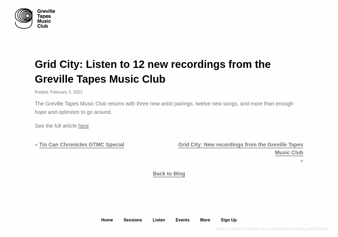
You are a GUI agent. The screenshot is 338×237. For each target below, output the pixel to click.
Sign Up (229, 220)
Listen (159, 220)
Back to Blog (169, 173)
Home (107, 220)
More (205, 220)
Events (182, 220)
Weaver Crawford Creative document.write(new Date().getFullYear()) (273, 229)
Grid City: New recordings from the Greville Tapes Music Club (240, 148)
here (83, 126)
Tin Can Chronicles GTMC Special (81, 144)
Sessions (133, 220)
